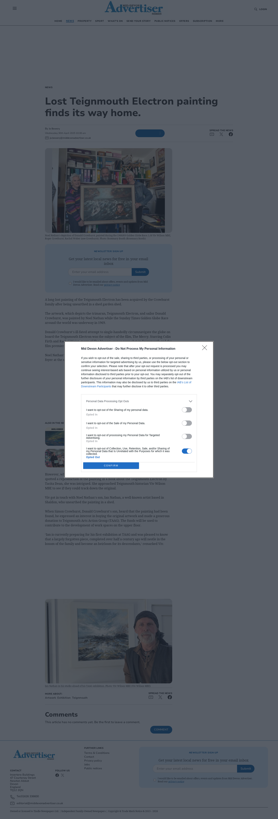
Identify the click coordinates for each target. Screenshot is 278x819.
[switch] (187, 409)
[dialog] (139, 409)
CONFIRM (111, 465)
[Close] (205, 349)
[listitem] (139, 401)
